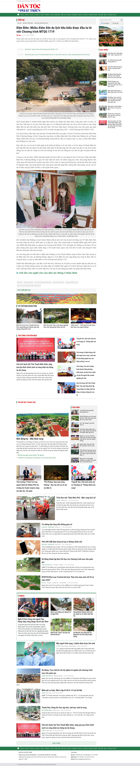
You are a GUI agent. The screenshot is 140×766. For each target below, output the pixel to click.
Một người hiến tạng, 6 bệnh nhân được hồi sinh (75, 643)
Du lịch (44, 582)
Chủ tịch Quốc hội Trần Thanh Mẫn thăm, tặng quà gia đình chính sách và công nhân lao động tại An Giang (34, 367)
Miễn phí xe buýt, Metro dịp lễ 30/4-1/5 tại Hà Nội (62, 690)
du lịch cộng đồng (29, 282)
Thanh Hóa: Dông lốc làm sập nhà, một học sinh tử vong (64, 707)
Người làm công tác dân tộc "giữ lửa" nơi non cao (87, 445)
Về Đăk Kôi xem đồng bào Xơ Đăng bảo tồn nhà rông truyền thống (37, 458)
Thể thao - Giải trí (112, 14)
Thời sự (22, 14)
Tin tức (19, 23)
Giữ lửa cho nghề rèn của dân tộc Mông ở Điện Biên (48, 272)
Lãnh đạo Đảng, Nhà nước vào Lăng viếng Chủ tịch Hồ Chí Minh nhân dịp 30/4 (88, 430)
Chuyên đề (100, 14)
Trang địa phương (92, 14)
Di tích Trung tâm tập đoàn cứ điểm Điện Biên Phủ (29, 285)
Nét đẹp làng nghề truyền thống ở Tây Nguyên (31, 455)
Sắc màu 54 (37, 14)
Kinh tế (42, 14)
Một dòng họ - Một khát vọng (29, 438)
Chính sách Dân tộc (47, 676)
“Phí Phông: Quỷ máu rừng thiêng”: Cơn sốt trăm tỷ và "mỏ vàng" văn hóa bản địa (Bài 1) (88, 452)
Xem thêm (56, 743)
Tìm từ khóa (106, 23)
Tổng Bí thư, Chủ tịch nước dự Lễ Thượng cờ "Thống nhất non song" (86, 341)
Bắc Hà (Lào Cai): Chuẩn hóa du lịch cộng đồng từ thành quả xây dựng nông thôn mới (27, 327)
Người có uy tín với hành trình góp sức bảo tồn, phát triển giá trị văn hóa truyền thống (88, 438)
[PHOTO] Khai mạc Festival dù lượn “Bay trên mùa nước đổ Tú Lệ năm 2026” (88, 418)
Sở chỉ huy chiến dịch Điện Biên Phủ (43, 282)
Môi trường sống (46, 710)
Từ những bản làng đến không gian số (87, 411)
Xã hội (51, 14)
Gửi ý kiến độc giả (24, 290)
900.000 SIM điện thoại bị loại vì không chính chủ (62, 542)
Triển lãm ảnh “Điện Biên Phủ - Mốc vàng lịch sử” (76, 498)
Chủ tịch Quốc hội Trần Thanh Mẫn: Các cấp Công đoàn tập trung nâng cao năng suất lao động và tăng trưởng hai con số (85, 389)
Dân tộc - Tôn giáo (29, 14)
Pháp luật (63, 14)
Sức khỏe (85, 14)
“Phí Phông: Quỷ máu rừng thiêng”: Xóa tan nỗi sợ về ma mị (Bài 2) (55, 485)
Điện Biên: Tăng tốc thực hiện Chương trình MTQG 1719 (41, 49)
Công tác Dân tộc (47, 564)
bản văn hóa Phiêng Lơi (59, 282)
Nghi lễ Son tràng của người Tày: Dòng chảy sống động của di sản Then (33, 620)
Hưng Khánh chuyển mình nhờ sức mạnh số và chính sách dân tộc (83, 614)
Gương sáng (57, 14)
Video (21, 596)
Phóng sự (47, 14)
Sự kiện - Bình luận (28, 23)
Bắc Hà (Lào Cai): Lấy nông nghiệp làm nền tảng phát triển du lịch (56, 326)
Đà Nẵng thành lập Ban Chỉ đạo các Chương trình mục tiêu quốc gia (115, 75)
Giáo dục (80, 14)
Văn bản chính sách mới (41, 23)
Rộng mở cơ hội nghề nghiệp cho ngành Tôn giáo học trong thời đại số (88, 460)
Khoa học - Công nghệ (72, 14)
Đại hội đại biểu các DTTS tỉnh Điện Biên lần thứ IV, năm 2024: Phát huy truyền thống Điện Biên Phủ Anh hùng (57, 54)
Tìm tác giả (115, 23)
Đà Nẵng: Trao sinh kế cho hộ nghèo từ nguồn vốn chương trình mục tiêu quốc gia (115, 100)
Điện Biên (20, 282)
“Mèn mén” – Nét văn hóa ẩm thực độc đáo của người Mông (83, 326)
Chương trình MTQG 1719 (72, 282)
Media (105, 14)
